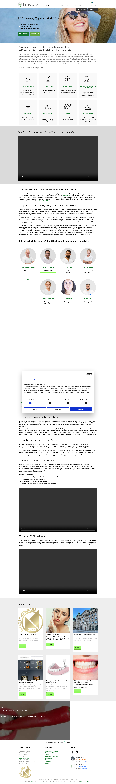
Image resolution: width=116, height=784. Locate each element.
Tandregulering (49, 758)
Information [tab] (58, 379)
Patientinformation (87, 781)
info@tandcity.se (24, 758)
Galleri (75, 6)
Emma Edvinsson (48, 298)
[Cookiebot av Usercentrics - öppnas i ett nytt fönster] (85, 373)
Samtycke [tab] (34, 379)
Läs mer (23, 646)
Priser (69, 6)
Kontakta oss (35, 33)
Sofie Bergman (88, 267)
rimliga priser (67, 195)
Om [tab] (82, 379)
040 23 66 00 (93, 9)
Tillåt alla (80, 409)
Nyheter (86, 6)
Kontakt (94, 6)
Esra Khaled (68, 298)
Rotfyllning (48, 761)
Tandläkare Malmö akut (51, 753)
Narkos (68, 113)
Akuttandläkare (88, 113)
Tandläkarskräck (28, 86)
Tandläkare (61, 6)
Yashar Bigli (88, 298)
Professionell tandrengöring (53, 756)
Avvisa (35, 409)
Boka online (82, 9)
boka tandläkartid (43, 201)
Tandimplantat (28, 113)
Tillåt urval (58, 409)
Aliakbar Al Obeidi (48, 267)
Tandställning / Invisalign (48, 114)
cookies (32, 781)
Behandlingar (51, 6)
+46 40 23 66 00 (24, 760)
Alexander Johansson (28, 267)
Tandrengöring (68, 86)
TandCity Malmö (80, 757)
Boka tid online (23, 33)
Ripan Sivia (68, 267)
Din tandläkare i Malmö (51, 751)
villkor (81, 781)
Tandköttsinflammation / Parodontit (88, 87)
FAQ (80, 6)
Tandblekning (48, 86)
